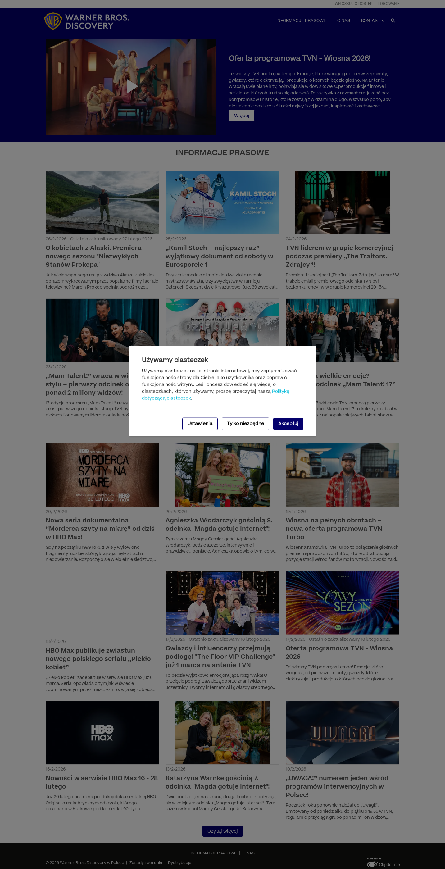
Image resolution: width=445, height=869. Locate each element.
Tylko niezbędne (245, 423)
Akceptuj (288, 423)
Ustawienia (200, 423)
